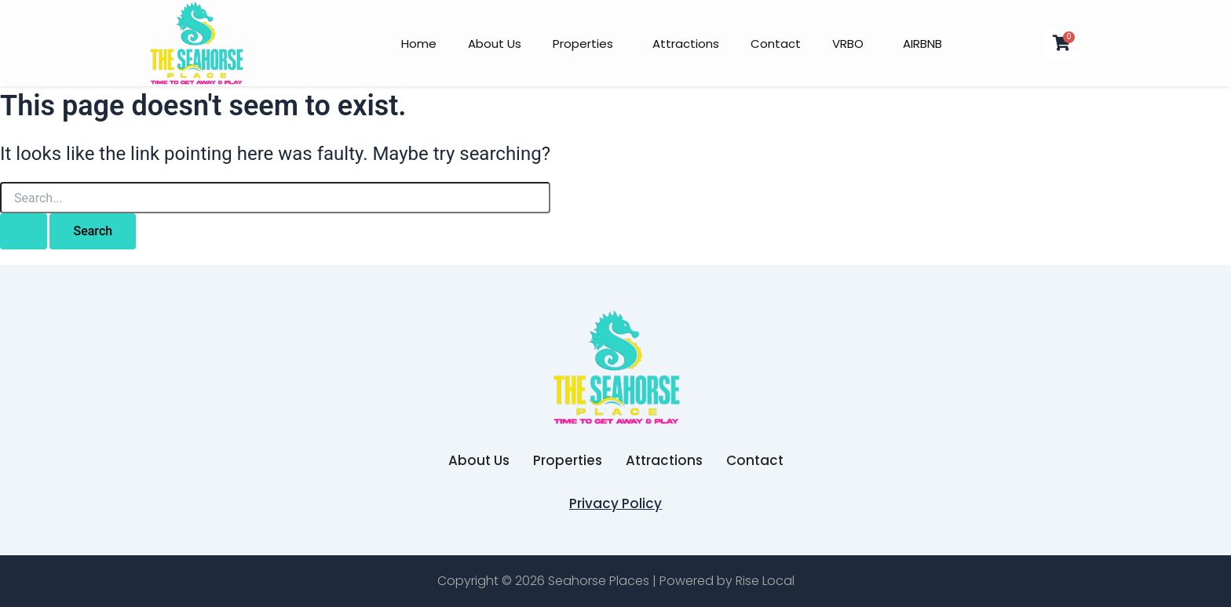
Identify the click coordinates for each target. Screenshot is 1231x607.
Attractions (685, 43)
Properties (583, 43)
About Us (494, 43)
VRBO (848, 43)
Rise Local (765, 581)
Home (419, 43)
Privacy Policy (615, 503)
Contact (776, 43)
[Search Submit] (23, 231)
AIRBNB (922, 43)
